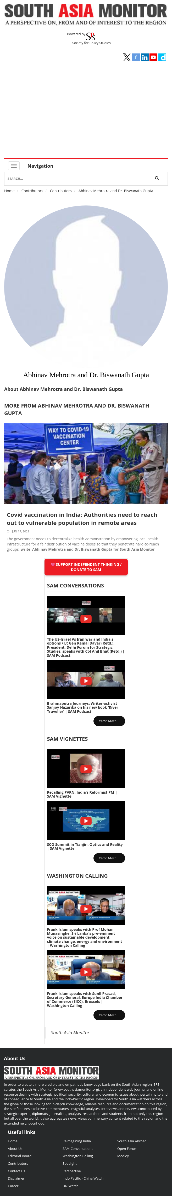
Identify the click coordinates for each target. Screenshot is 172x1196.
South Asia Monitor (70, 1032)
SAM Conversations (78, 1148)
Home (9, 190)
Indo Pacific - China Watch (83, 1178)
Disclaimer (16, 1178)
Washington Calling (77, 875)
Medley (123, 1155)
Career (13, 1185)
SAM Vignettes (67, 738)
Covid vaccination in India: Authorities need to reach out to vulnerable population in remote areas (82, 518)
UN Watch (71, 1185)
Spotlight (70, 1163)
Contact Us (16, 1171)
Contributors (32, 190)
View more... (109, 721)
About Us (15, 1148)
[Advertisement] (88, 119)
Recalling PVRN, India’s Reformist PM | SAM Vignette (82, 794)
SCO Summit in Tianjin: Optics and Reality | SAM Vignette (85, 846)
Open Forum (127, 1148)
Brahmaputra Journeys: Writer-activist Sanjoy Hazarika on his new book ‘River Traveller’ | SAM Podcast (82, 707)
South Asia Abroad (132, 1141)
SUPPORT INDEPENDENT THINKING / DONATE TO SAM (88, 567)
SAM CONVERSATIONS (75, 585)
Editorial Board (19, 1155)
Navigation (40, 166)
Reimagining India (77, 1141)
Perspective (72, 1171)
